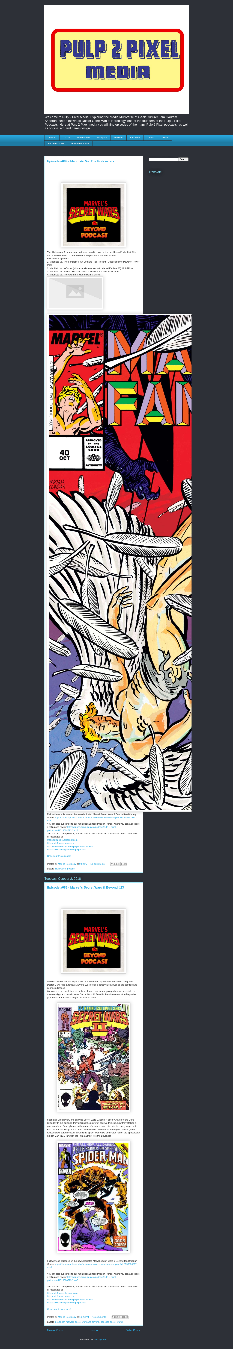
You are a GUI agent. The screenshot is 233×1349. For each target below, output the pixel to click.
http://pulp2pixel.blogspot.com (62, 840)
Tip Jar (66, 137)
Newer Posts (55, 1330)
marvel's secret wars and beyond (82, 1322)
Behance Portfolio (80, 143)
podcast (71, 868)
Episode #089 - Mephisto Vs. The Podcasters (80, 161)
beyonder (60, 1322)
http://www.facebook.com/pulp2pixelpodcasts (70, 846)
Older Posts (133, 1330)
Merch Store (83, 137)
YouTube (118, 137)
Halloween (60, 868)
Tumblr (150, 137)
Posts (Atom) (100, 1339)
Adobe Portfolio (56, 143)
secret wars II (117, 1322)
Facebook (135, 137)
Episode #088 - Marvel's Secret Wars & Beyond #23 (85, 887)
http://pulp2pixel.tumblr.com (61, 843)
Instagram (102, 137)
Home (94, 1330)
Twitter (164, 137)
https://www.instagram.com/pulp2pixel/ (66, 849)
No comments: (98, 864)
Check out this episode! (59, 856)
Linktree (52, 137)
